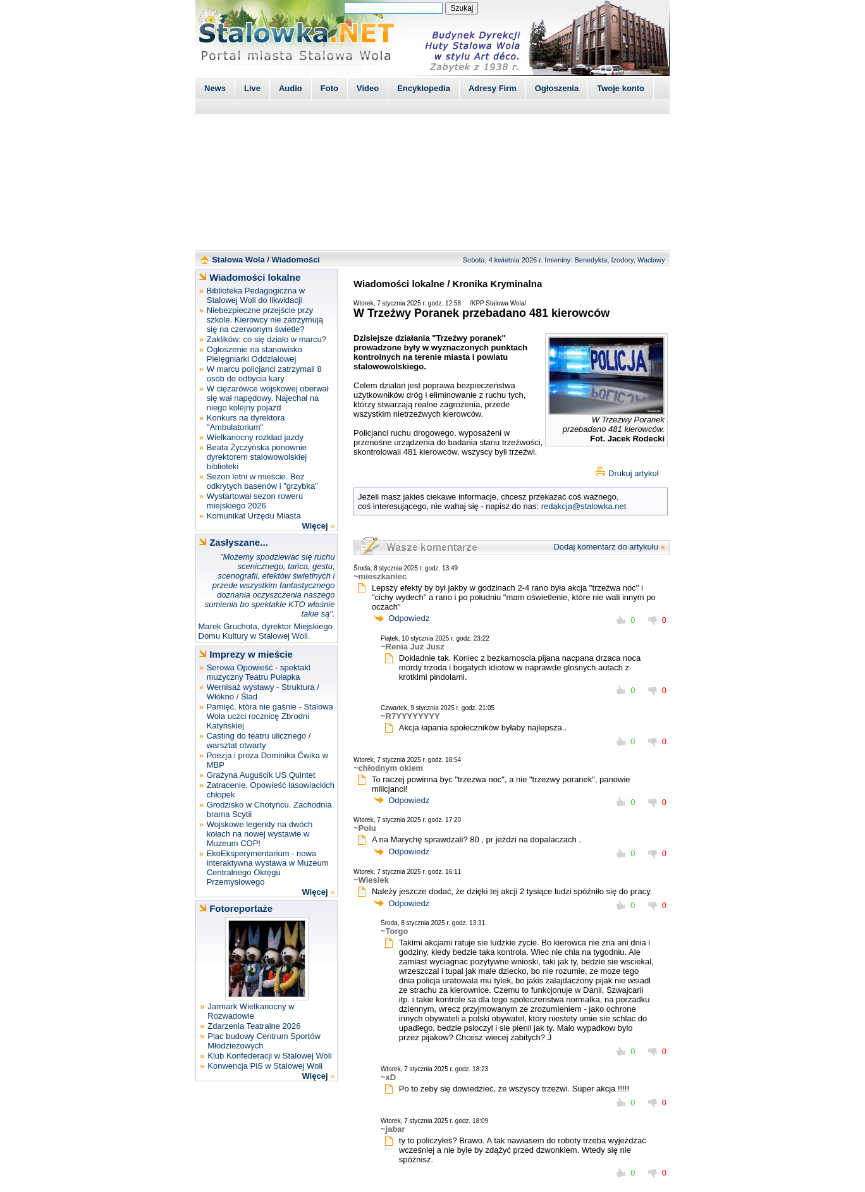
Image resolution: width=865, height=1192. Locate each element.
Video (368, 88)
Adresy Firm (493, 88)
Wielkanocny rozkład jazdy (255, 437)
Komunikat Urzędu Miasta (254, 515)
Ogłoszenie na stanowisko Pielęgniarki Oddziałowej (254, 354)
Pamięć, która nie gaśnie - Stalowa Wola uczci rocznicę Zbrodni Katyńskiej (270, 716)
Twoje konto (620, 88)
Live (252, 88)
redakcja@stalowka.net (584, 506)
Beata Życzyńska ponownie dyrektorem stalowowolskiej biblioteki (257, 457)
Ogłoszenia (557, 88)
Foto (329, 88)
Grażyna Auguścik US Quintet (261, 775)
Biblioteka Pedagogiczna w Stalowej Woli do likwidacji (256, 295)
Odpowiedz (408, 618)
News (215, 88)
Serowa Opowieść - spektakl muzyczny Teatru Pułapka (258, 672)
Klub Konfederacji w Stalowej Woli (269, 1055)
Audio (290, 88)
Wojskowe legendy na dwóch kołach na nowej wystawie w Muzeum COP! (259, 834)
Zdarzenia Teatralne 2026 (253, 1026)
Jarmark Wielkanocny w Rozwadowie (250, 1011)
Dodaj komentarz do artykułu (605, 546)
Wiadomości (296, 259)
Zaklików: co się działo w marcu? (266, 339)
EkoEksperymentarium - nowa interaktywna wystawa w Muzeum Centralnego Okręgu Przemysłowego (268, 868)
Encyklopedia (423, 88)
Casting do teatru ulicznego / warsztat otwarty (259, 740)
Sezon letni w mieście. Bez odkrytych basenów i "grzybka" (262, 481)
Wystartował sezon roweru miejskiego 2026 (255, 500)
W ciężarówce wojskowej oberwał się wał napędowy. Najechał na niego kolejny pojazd (268, 398)
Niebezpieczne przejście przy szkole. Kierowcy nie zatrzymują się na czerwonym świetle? (265, 319)
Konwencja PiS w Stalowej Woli (264, 1066)
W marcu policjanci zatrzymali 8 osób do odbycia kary (264, 373)
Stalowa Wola (238, 259)
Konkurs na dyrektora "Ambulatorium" (246, 422)
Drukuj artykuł (633, 473)
